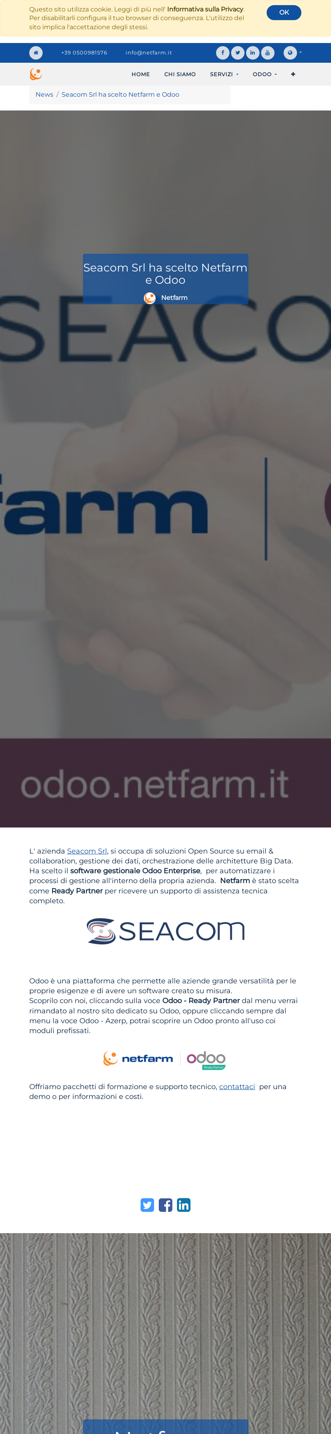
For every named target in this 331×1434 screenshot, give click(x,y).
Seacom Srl (87, 851)
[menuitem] (140, 74)
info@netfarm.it (149, 52)
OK (284, 12)
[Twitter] (147, 1205)
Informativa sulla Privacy (205, 9)
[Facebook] (165, 1205)
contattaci (237, 1086)
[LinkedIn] (183, 1205)
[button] (293, 74)
